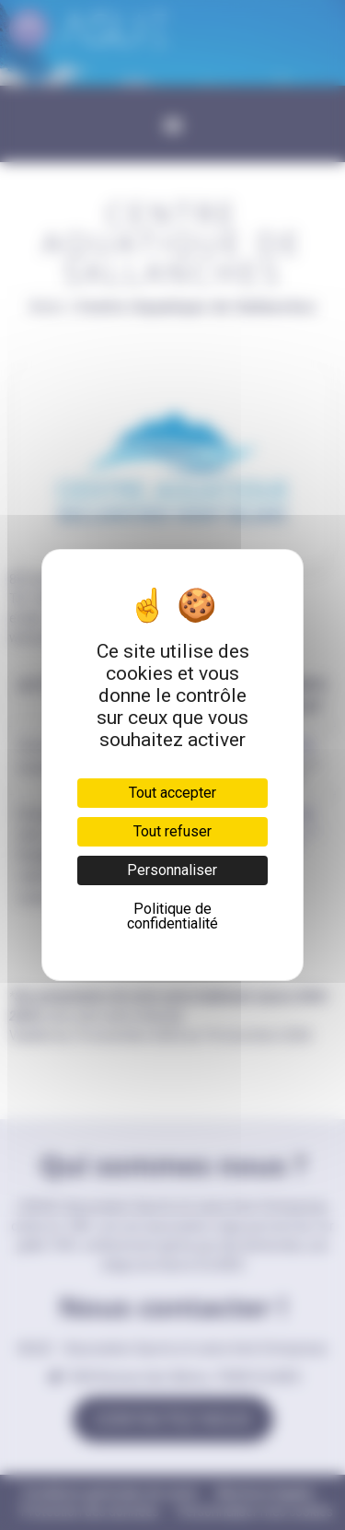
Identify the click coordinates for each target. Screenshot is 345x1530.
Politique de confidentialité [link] (172, 916)
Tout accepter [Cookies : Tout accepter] (172, 792)
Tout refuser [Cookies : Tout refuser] (172, 831)
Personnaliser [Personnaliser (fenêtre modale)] (172, 870)
